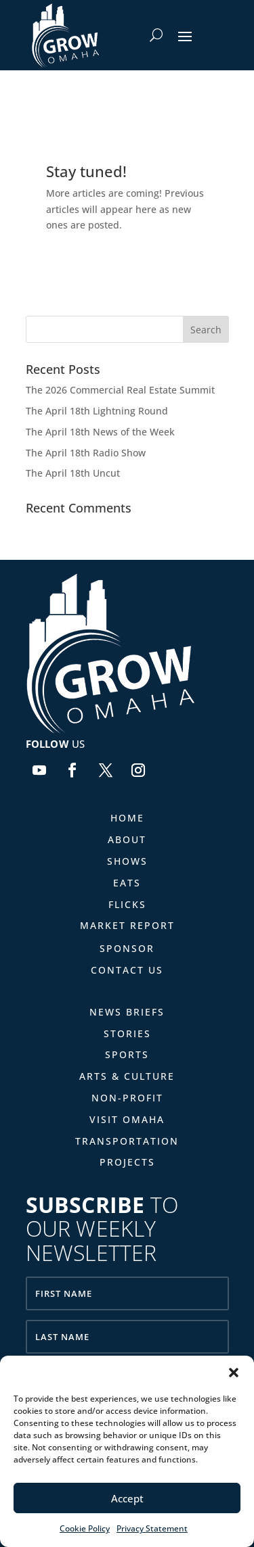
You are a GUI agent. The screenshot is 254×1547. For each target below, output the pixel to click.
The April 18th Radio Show (86, 452)
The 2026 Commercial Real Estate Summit (120, 389)
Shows (127, 861)
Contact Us (127, 969)
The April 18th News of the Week (100, 431)
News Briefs (127, 1011)
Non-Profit (127, 1097)
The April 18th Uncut (73, 473)
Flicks (127, 904)
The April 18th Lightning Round (97, 410)
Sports (127, 1054)
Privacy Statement (152, 1528)
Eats (127, 882)
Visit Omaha (127, 1119)
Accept (127, 1498)
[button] (233, 1372)
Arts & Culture (127, 1076)
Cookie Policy (85, 1528)
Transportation (127, 1141)
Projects (127, 1162)
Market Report (127, 925)
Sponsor (127, 948)
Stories (127, 1033)
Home (127, 817)
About (127, 839)
